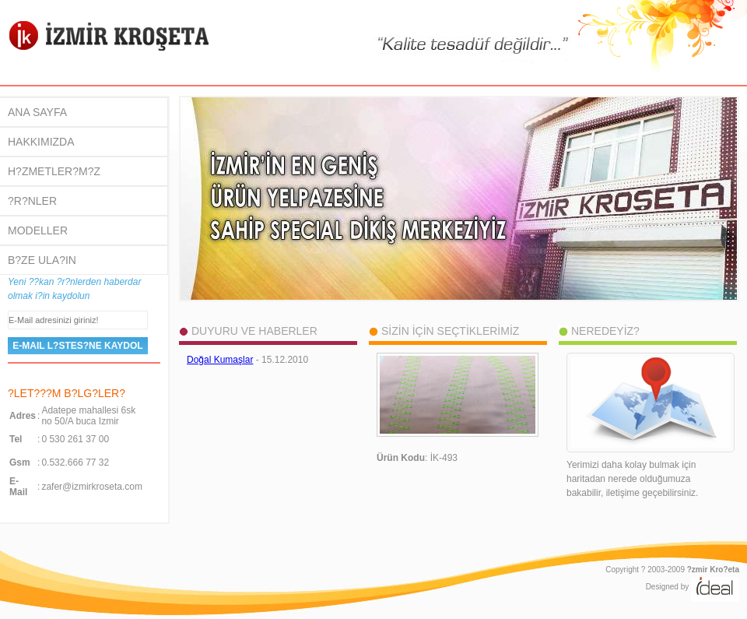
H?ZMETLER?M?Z (54, 171)
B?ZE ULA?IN (42, 260)
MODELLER (38, 230)
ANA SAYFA (37, 112)
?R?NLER (32, 201)
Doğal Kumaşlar (220, 359)
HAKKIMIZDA (41, 141)
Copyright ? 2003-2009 (672, 569)
